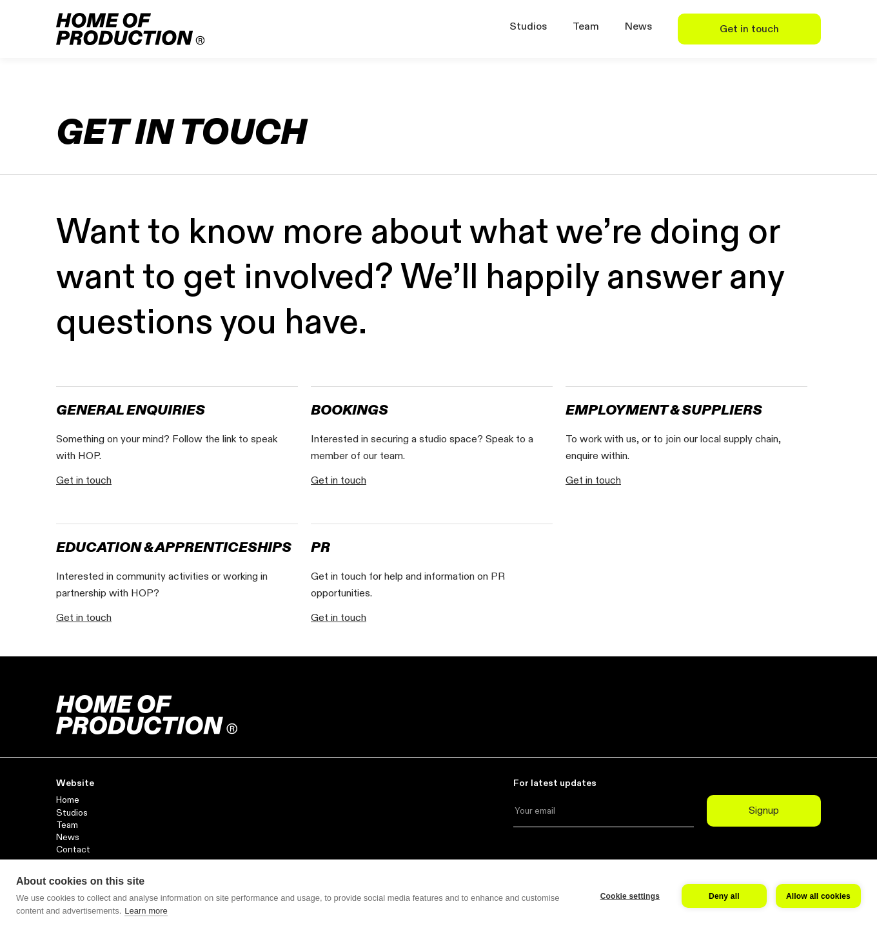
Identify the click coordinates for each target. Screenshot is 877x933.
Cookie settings (630, 896)
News (638, 27)
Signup (764, 810)
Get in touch (749, 29)
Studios (528, 27)
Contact (73, 850)
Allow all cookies (818, 896)
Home (67, 800)
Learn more (145, 911)
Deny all (724, 896)
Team (586, 27)
